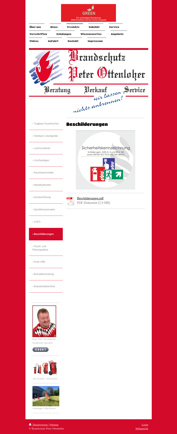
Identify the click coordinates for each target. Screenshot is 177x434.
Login (145, 424)
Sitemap (53, 424)
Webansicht (141, 428)
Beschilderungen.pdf (90, 198)
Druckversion (38, 424)
